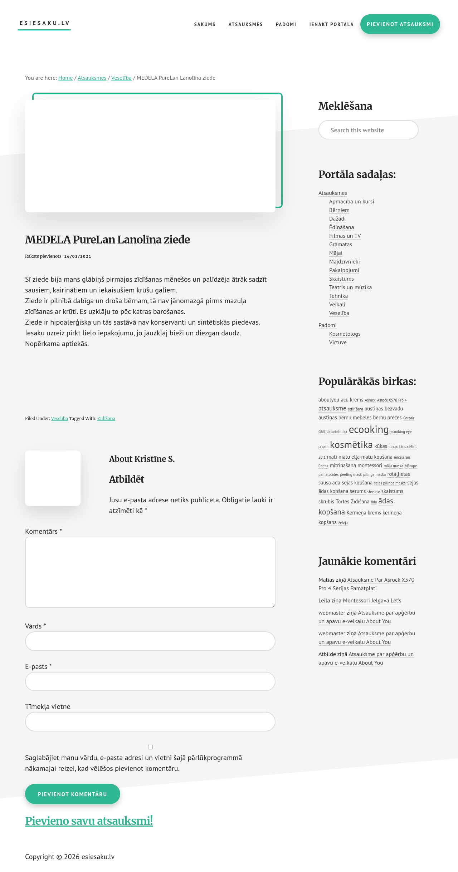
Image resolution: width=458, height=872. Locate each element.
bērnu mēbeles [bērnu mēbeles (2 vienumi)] (354, 417)
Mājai (335, 252)
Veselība (59, 418)
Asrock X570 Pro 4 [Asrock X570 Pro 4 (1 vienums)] (392, 400)
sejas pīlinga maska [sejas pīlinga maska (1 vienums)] (389, 483)
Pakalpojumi (344, 270)
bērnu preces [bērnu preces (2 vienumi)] (387, 417)
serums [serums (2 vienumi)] (358, 491)
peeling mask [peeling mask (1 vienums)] (350, 474)
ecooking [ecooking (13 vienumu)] (369, 429)
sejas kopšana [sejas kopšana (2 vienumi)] (357, 482)
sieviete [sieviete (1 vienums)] (373, 491)
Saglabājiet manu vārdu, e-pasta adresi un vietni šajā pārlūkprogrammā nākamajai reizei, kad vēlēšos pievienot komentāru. (133, 763)
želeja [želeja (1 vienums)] (343, 522)
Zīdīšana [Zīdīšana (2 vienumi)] (360, 501)
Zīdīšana (106, 418)
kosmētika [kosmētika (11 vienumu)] (351, 444)
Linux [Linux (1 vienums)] (393, 446)
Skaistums (341, 278)
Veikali (337, 304)
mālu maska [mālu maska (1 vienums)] (393, 465)
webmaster (331, 612)
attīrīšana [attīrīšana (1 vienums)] (355, 409)
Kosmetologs (345, 333)
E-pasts (38, 666)
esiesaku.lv (45, 23)
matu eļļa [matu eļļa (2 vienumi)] (349, 456)
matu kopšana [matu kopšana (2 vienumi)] (377, 456)
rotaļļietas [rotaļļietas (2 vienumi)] (398, 474)
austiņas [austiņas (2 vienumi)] (374, 408)
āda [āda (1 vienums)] (374, 501)
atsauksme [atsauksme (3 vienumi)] (332, 408)
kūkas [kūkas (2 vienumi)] (381, 446)
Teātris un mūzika (350, 287)
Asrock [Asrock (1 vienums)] (370, 400)
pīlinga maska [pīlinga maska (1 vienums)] (374, 474)
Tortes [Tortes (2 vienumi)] (342, 501)
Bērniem (339, 209)
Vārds (35, 626)
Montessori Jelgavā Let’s (372, 600)
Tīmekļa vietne (47, 706)
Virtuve (338, 342)
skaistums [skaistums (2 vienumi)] (392, 491)
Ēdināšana (341, 227)
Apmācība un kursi (351, 201)
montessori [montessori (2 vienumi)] (369, 465)
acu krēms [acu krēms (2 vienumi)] (352, 399)
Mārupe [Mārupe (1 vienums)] (411, 465)
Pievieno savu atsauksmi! (89, 821)
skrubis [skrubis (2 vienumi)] (326, 501)
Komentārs (43, 531)
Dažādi (337, 218)
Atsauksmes (332, 192)
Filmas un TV (345, 235)
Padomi (327, 325)
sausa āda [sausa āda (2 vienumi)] (329, 482)
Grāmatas (340, 244)
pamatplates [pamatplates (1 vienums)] (328, 474)
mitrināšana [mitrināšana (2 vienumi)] (343, 465)
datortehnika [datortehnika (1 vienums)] (336, 431)
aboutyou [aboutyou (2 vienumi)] (328, 399)
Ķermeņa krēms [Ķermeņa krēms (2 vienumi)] (364, 512)
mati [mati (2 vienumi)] (332, 456)
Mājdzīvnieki (344, 261)
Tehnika (338, 295)
